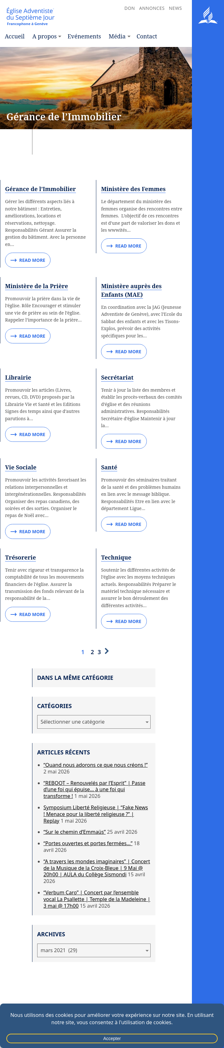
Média (117, 36)
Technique (116, 557)
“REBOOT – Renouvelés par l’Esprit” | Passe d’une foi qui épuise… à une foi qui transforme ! (95, 789)
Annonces (152, 8)
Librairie (18, 377)
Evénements (84, 36)
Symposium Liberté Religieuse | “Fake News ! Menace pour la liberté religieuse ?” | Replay (96, 814)
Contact (147, 36)
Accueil (14, 36)
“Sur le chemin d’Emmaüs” (75, 831)
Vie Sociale (21, 467)
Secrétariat (117, 377)
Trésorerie (20, 557)
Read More (27, 260)
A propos (44, 36)
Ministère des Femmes (133, 189)
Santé (109, 467)
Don (129, 8)
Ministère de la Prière (36, 286)
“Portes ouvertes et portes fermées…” (88, 843)
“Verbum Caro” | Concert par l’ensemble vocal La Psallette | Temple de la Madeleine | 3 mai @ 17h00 (97, 899)
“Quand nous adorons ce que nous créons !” (96, 764)
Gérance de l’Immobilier (40, 189)
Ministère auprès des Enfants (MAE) (131, 290)
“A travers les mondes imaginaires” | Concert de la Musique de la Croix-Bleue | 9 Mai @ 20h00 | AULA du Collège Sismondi (97, 868)
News (175, 8)
